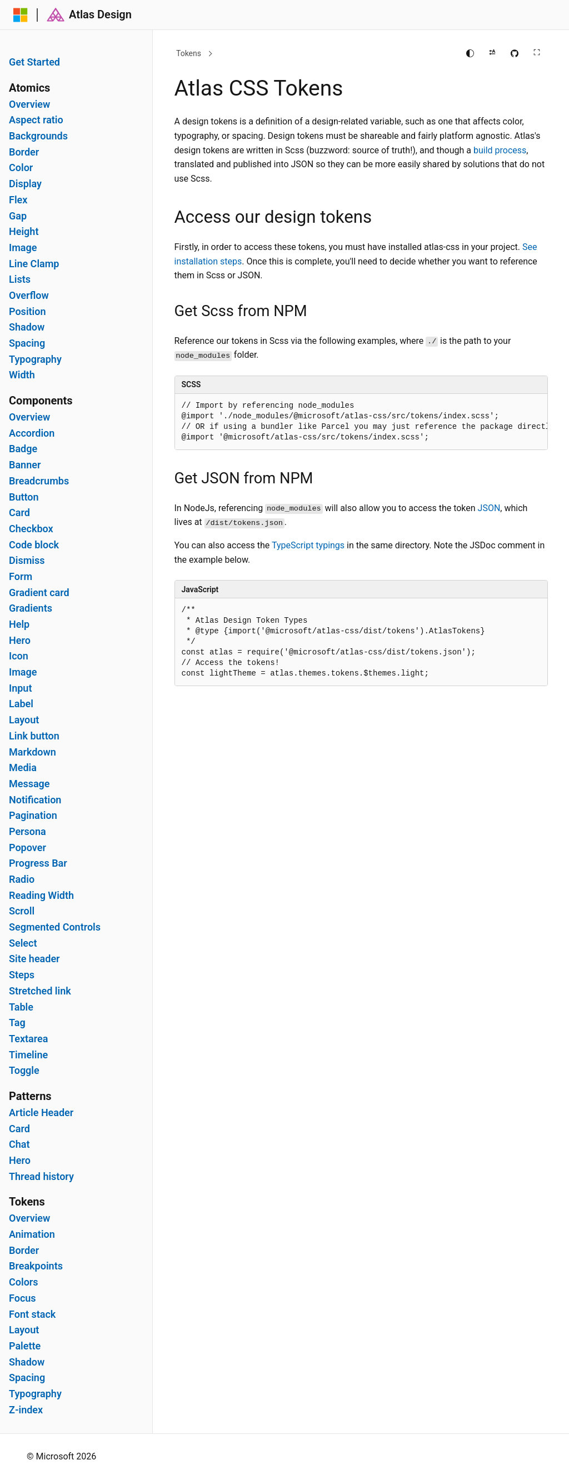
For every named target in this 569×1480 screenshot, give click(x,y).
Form (20, 576)
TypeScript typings (308, 545)
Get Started (34, 62)
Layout (24, 720)
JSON (489, 508)
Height (23, 231)
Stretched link (40, 991)
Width (22, 375)
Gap (18, 216)
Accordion (31, 433)
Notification (35, 800)
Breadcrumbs (39, 481)
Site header (34, 958)
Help (19, 624)
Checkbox (31, 528)
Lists (20, 279)
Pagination (33, 815)
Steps (21, 975)
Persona (27, 831)
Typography (35, 359)
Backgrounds (38, 136)
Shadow (26, 327)
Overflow (29, 295)
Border (24, 152)
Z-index (26, 1410)
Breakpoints (36, 1266)
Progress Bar (38, 863)
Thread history (41, 1176)
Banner (25, 465)
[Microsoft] (20, 15)
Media (23, 767)
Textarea (28, 1038)
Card (19, 512)
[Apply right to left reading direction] (492, 53)
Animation (32, 1234)
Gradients (30, 608)
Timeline (28, 1055)
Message (29, 783)
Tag (17, 1022)
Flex (18, 200)
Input (20, 688)
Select (23, 943)
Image (23, 247)
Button (24, 497)
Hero (20, 640)
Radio (21, 879)
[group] (361, 421)
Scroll (21, 911)
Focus (22, 1298)
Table (21, 1007)
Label (21, 703)
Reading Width (41, 895)
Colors (23, 1282)
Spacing (27, 343)
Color (21, 167)
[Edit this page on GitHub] (514, 53)
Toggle (24, 1070)
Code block (34, 545)
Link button (34, 736)
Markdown (32, 752)
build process (499, 150)
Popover (27, 847)
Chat (19, 1144)
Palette (25, 1346)
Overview (29, 104)
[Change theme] (470, 53)
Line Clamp (34, 263)
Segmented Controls (55, 927)
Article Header (41, 1112)
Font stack (32, 1314)
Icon (18, 656)
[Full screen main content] (537, 53)
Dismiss (26, 560)
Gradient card (39, 592)
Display (25, 183)
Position (27, 311)
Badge (23, 448)
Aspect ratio (36, 120)
